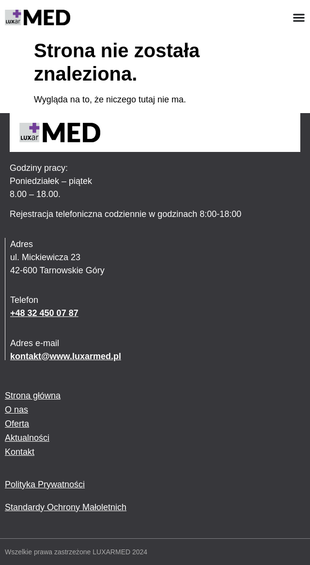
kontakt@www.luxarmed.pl (65, 356)
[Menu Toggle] (299, 17)
